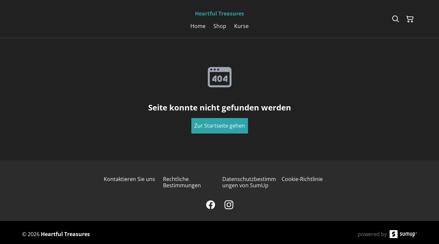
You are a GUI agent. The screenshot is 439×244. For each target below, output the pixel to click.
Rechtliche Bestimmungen (182, 182)
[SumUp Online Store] (403, 234)
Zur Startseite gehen (219, 125)
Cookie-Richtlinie (302, 179)
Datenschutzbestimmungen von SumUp (249, 182)
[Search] (395, 19)
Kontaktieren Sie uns (129, 179)
